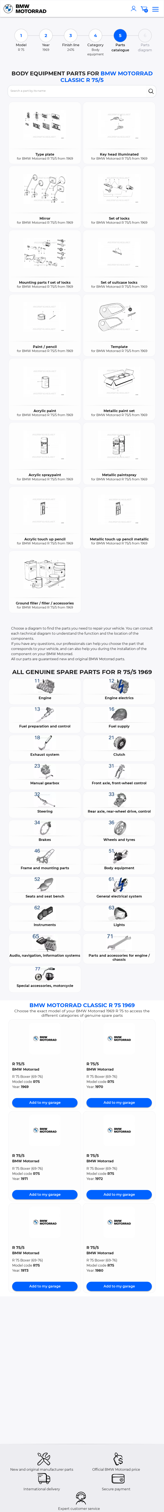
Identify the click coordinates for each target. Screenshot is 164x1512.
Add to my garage (45, 1103)
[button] (45, 1038)
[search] (151, 91)
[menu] (155, 8)
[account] (134, 8)
